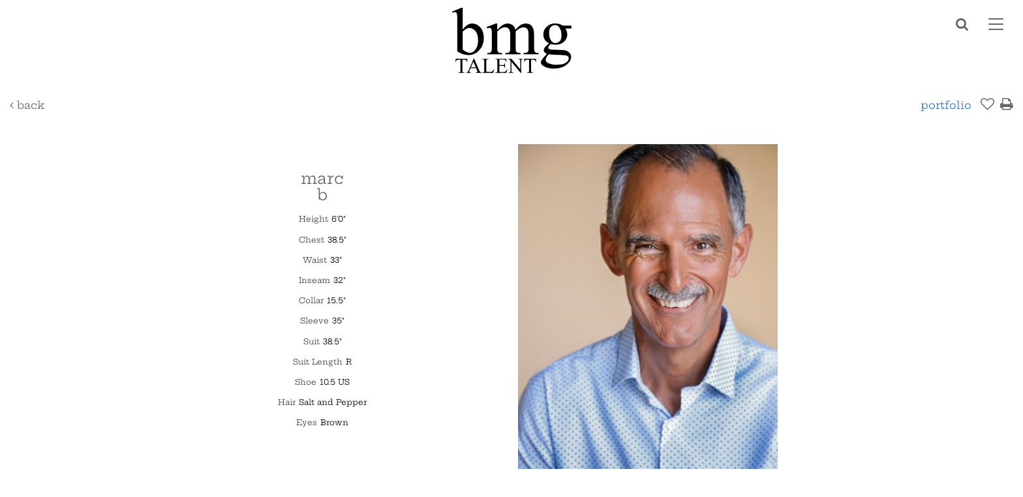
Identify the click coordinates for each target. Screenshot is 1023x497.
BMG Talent (511, 40)
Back (27, 105)
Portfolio (946, 105)
